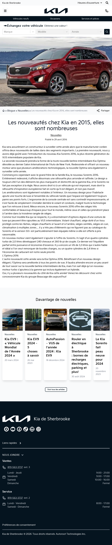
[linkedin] (32, 429)
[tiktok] (25, 429)
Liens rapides (9, 442)
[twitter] (6, 429)
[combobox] (4, 31)
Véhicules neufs (21, 18)
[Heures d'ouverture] (89, 3)
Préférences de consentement (19, 524)
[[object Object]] (103, 110)
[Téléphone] (107, 11)
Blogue (11, 110)
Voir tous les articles (56, 389)
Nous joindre (11, 454)
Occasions (55, 18)
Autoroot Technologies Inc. (71, 534)
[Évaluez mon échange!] (107, 31)
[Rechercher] (107, 2)
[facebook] (19, 429)
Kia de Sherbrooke (11, 2)
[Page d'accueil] (16, 418)
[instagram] (38, 429)
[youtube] (12, 429)
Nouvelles (23, 110)
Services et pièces (90, 18)
